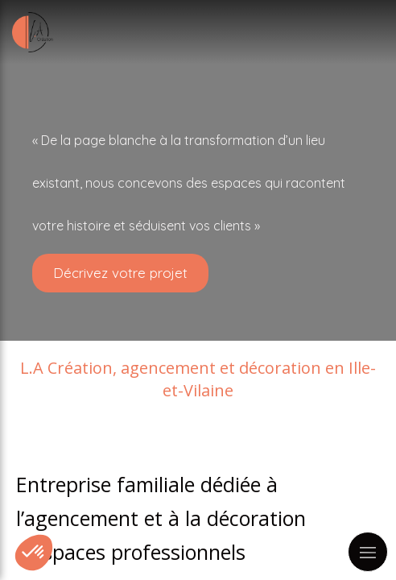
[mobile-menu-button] (368, 552)
